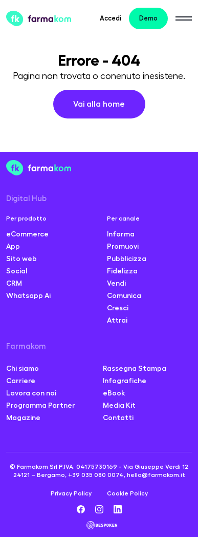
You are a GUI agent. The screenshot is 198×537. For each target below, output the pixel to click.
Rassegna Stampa (134, 368)
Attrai (117, 320)
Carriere (20, 380)
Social (16, 270)
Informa (121, 233)
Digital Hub (26, 199)
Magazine (23, 417)
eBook (114, 392)
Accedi (110, 18)
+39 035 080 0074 (96, 475)
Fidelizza (122, 270)
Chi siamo (22, 368)
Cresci (117, 307)
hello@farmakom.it (156, 475)
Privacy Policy (71, 493)
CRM (14, 283)
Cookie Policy (127, 493)
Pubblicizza (126, 258)
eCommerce (27, 233)
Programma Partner (40, 405)
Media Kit (119, 405)
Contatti (118, 417)
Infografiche (124, 380)
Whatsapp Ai (28, 295)
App (13, 246)
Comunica (124, 295)
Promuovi (123, 246)
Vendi (116, 283)
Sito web (21, 258)
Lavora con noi (31, 392)
